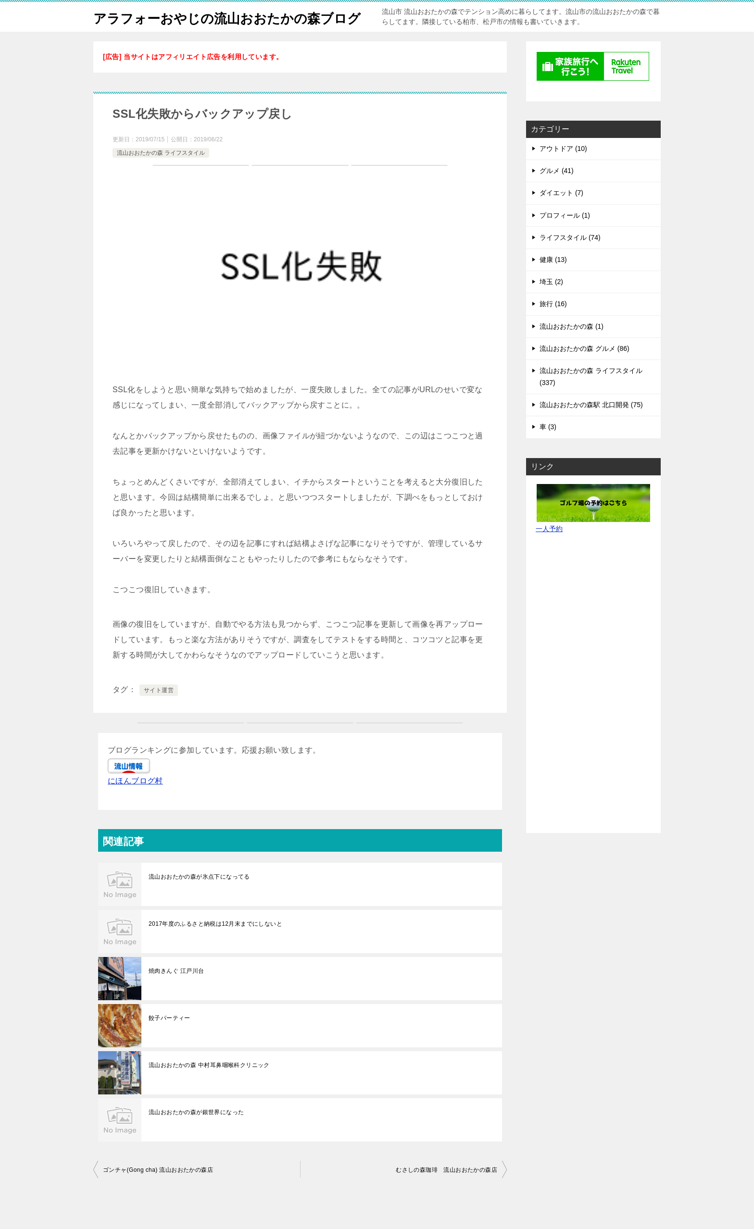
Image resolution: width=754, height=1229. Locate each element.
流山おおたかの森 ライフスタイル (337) (591, 398)
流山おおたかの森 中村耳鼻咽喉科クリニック (209, 1086)
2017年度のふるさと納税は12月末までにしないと (215, 945)
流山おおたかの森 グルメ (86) (584, 369)
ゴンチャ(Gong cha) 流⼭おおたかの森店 (158, 1191)
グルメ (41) (557, 192)
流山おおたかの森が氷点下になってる (199, 897)
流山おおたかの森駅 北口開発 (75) (591, 426)
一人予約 (549, 550)
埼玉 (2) (551, 303)
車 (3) (548, 448)
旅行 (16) (553, 325)
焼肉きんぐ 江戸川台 (176, 992)
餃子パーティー (169, 1039)
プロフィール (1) (565, 236)
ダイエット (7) (561, 214)
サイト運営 (159, 711)
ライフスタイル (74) (570, 258)
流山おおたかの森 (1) (571, 347)
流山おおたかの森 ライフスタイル (161, 174)
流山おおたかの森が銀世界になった (196, 1133)
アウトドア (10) (563, 170)
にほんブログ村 (135, 802)
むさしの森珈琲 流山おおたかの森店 (446, 1191)
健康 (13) (553, 281)
